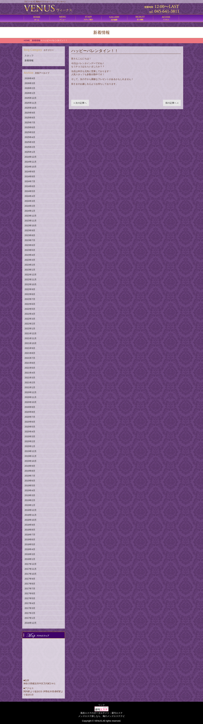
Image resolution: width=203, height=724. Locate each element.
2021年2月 (30, 382)
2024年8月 (30, 176)
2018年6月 (30, 539)
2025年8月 (30, 117)
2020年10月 (30, 402)
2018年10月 (30, 520)
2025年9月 (30, 112)
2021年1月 (30, 387)
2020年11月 (30, 397)
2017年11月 (30, 569)
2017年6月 (30, 593)
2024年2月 (30, 206)
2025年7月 (30, 122)
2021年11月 (30, 338)
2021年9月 (30, 348)
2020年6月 (30, 421)
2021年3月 (30, 377)
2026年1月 (30, 93)
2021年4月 (30, 372)
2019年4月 (30, 490)
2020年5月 (30, 426)
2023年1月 (30, 269)
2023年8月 (30, 235)
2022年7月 (30, 299)
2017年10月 (30, 574)
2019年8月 (30, 471)
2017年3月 (30, 608)
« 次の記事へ (80, 103)
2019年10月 (30, 461)
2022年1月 (30, 328)
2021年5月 (30, 368)
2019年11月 (30, 456)
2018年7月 (30, 534)
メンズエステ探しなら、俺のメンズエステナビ (101, 716)
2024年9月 (30, 171)
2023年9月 (30, 230)
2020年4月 (30, 431)
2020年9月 (30, 407)
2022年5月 (30, 309)
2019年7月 (30, 475)
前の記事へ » (171, 103)
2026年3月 (30, 83)
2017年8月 (30, 583)
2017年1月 (30, 618)
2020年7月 (30, 417)
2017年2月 (30, 613)
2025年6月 (30, 127)
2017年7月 (30, 588)
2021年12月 (30, 333)
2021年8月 (30, 353)
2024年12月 (30, 157)
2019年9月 (30, 466)
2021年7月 (30, 358)
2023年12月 (30, 215)
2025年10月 (30, 108)
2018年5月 (30, 544)
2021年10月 (30, 343)
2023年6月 (30, 245)
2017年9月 (30, 578)
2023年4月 (30, 255)
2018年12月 (30, 510)
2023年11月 (30, 220)
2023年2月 (30, 264)
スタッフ (29, 55)
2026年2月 (30, 88)
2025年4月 (30, 137)
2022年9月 (30, 289)
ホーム (37, 18)
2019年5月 (30, 485)
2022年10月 (30, 284)
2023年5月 (30, 250)
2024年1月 (30, 211)
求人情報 (140, 18)
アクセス (166, 18)
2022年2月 (30, 323)
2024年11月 (30, 161)
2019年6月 (30, 480)
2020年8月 (30, 412)
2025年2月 (30, 147)
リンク (101, 705)
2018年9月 (30, 524)
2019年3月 (30, 495)
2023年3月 (30, 260)
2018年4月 (30, 549)
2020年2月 (30, 441)
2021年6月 (30, 363)
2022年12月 (30, 274)
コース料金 (62, 18)
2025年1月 (30, 152)
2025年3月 (30, 142)
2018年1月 (30, 559)
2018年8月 (30, 529)
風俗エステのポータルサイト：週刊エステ (101, 713)
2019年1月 (30, 505)
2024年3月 (30, 201)
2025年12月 (30, 98)
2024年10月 (30, 166)
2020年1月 (30, 446)
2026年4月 (30, 78)
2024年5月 (30, 191)
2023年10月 (30, 225)
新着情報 (29, 60)
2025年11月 (30, 103)
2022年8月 (30, 294)
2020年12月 (30, 392)
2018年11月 (30, 515)
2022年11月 (30, 279)
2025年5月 (30, 132)
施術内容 (88, 18)
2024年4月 (30, 196)
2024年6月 (30, 186)
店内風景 (114, 18)
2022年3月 (30, 318)
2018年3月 (30, 554)
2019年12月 (30, 451)
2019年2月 (30, 500)
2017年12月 (30, 564)
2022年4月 (30, 314)
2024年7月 (30, 181)
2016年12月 (30, 623)
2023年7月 (30, 240)
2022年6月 (30, 304)
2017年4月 (30, 603)
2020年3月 (30, 436)
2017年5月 (30, 598)
